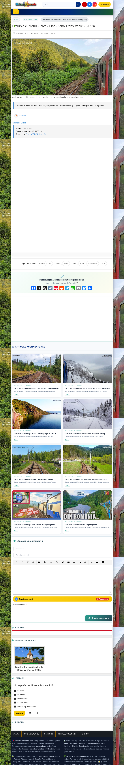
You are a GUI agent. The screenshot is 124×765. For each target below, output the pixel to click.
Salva (66, 263)
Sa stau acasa (22, 696)
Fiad (74, 263)
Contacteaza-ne (31, 728)
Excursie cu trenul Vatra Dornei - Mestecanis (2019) (86, 479)
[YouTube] (84, 4)
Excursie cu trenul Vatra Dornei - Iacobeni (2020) (85, 434)
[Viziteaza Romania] (26, 4)
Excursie (42, 263)
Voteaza (20, 707)
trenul (58, 263)
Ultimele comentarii (67, 728)
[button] (16, 555)
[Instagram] (95, 4)
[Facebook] (89, 4)
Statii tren (22, 116)
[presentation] (60, 600)
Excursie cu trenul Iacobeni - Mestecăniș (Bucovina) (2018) (36, 388)
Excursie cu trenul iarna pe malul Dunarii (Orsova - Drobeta (87, 388)
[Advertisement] (62, 318)
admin (36, 33)
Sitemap (85, 728)
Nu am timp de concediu (26, 700)
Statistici (48, 728)
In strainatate (22, 692)
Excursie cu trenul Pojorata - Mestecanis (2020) (33, 479)
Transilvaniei (92, 263)
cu (50, 263)
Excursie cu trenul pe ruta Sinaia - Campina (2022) (34, 525)
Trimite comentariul (98, 611)
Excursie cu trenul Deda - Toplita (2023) (81, 525)
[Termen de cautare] (61, 4)
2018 (103, 263)
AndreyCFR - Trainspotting (36, 134)
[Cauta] (78, 4)
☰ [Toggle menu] (16, 12)
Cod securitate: (19, 598)
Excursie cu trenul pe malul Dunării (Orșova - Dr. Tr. (35, 434)
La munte (21, 688)
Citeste (16, 394)
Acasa (16, 728)
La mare (20, 684)
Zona (82, 263)
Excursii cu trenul (30, 19)
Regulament (100, 592)
